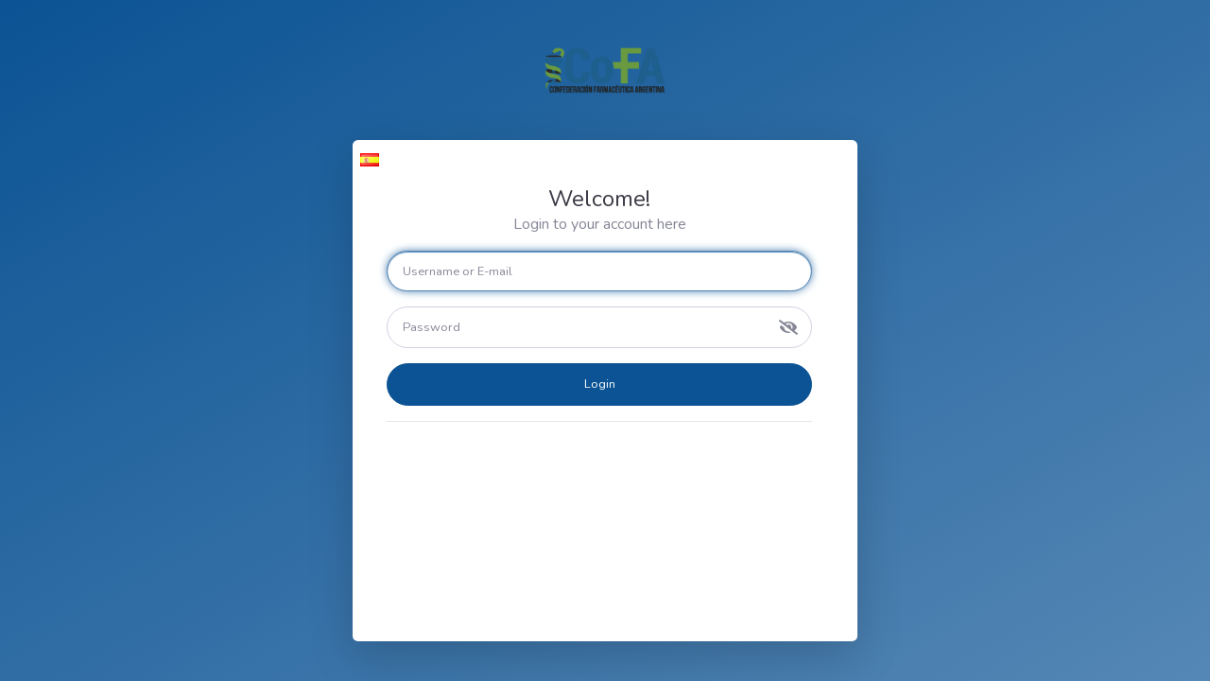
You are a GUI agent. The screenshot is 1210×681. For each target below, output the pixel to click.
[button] (370, 159)
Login (599, 384)
